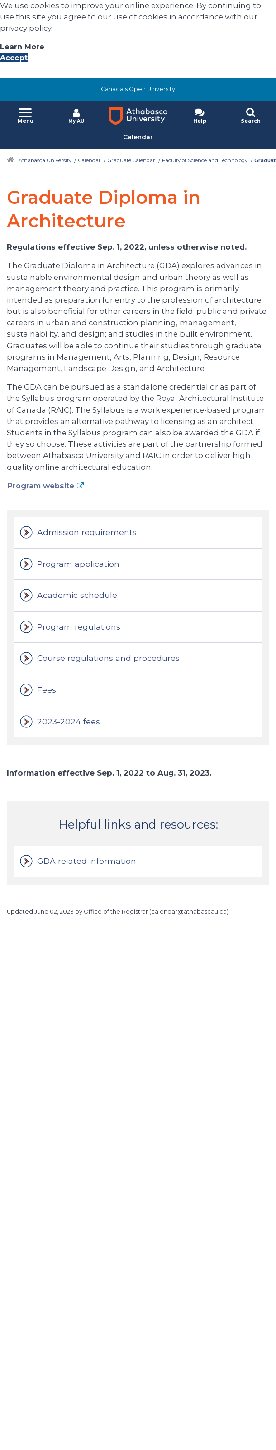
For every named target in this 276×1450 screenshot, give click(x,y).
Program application (78, 563)
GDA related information (86, 861)
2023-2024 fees (68, 721)
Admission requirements (87, 532)
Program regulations (78, 626)
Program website (40, 485)
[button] (25, 116)
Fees (46, 689)
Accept (14, 57)
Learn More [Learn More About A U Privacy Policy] (22, 47)
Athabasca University (45, 160)
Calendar (89, 160)
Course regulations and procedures (108, 658)
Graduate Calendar (131, 160)
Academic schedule (77, 595)
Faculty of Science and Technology (204, 160)
